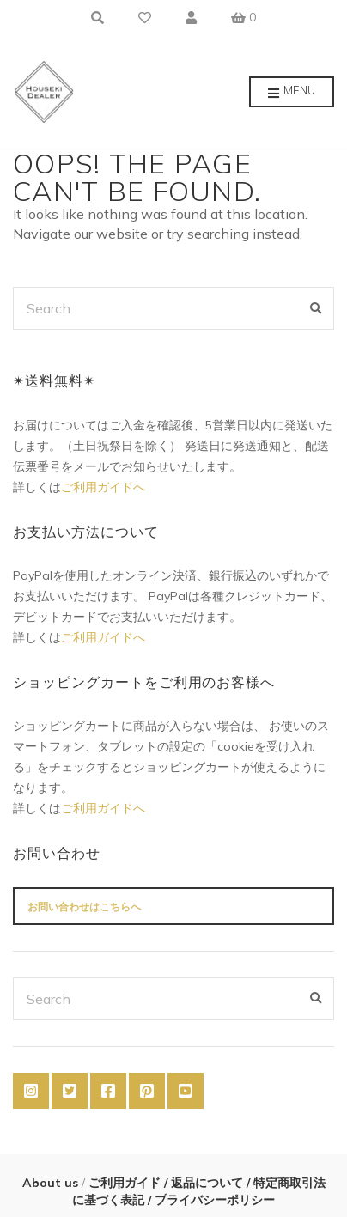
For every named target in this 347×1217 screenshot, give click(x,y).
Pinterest (147, 1091)
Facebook (108, 1091)
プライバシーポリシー (213, 1200)
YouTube (185, 1091)
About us (52, 1182)
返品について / (210, 1182)
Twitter (70, 1091)
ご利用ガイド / (126, 1182)
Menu (291, 92)
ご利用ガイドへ (103, 487)
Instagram (31, 1091)
